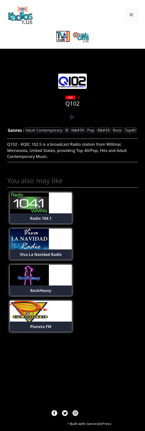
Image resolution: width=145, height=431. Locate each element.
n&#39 (77, 130)
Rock (117, 130)
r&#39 (103, 130)
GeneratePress (99, 423)
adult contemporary (44, 130)
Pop (90, 130)
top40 (130, 130)
